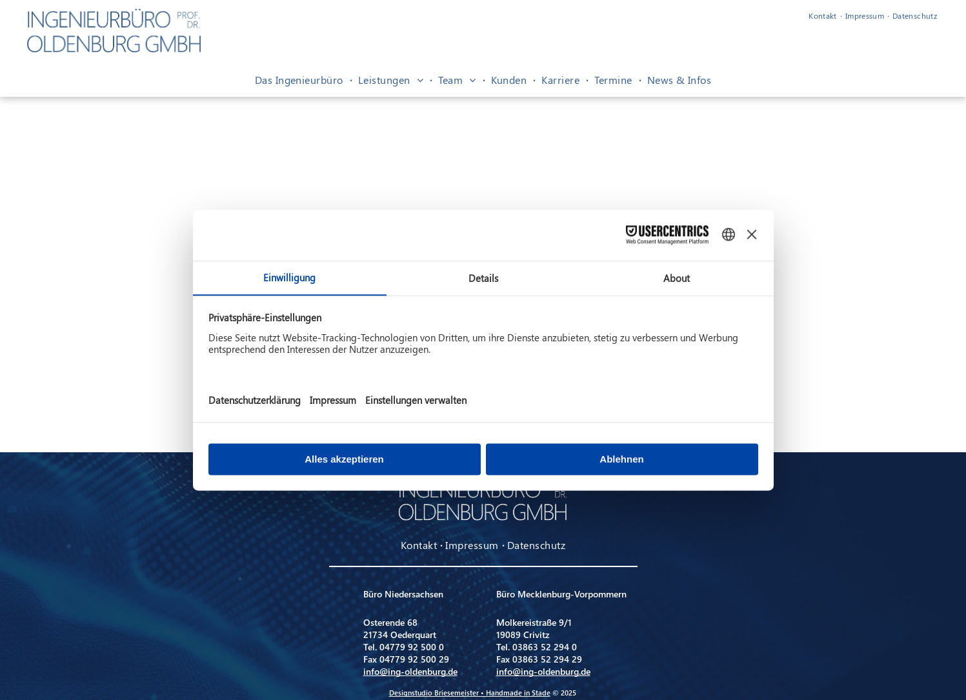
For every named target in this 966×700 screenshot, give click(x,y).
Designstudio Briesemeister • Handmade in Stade (469, 692)
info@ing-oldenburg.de (410, 671)
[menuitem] (823, 15)
